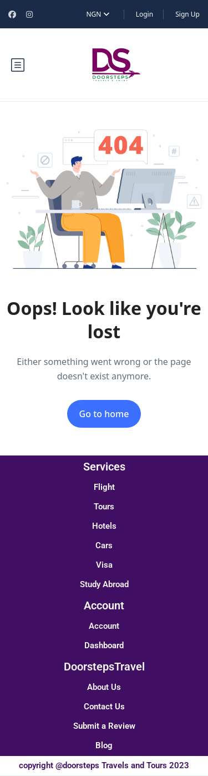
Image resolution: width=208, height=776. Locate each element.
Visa (104, 565)
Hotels (104, 526)
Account (104, 626)
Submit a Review (104, 726)
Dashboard (104, 645)
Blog (104, 745)
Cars (104, 545)
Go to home (104, 414)
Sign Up (187, 14)
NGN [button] (97, 14)
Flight (104, 487)
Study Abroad (104, 584)
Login (144, 14)
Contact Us (104, 707)
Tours (104, 507)
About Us (104, 687)
